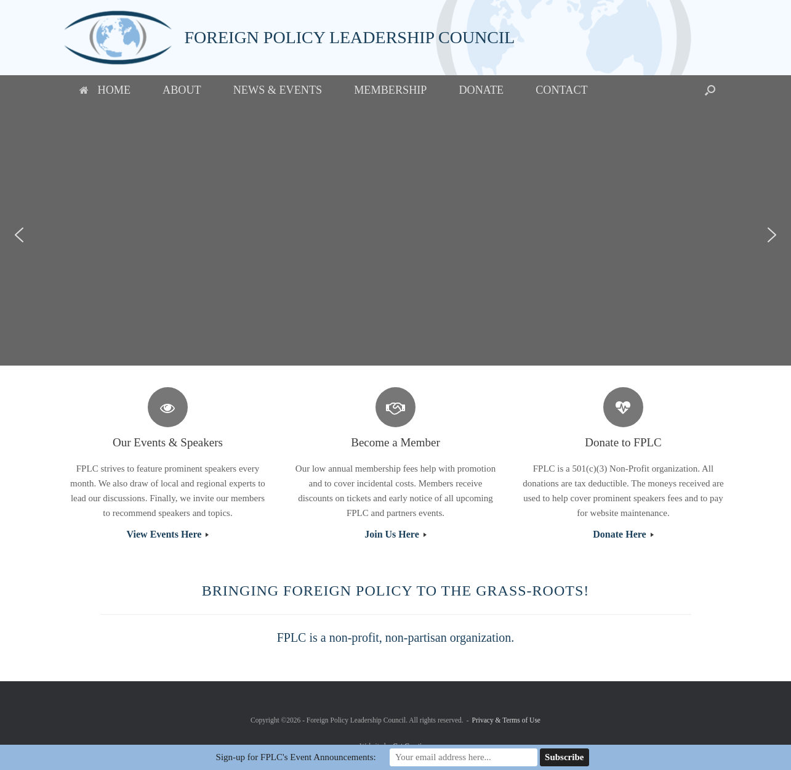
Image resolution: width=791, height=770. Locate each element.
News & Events (277, 90)
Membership (390, 90)
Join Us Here (395, 534)
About (182, 90)
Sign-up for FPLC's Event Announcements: (296, 757)
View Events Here (168, 534)
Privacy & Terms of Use (506, 720)
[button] (710, 90)
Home (105, 90)
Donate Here (623, 534)
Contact (561, 90)
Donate (481, 90)
